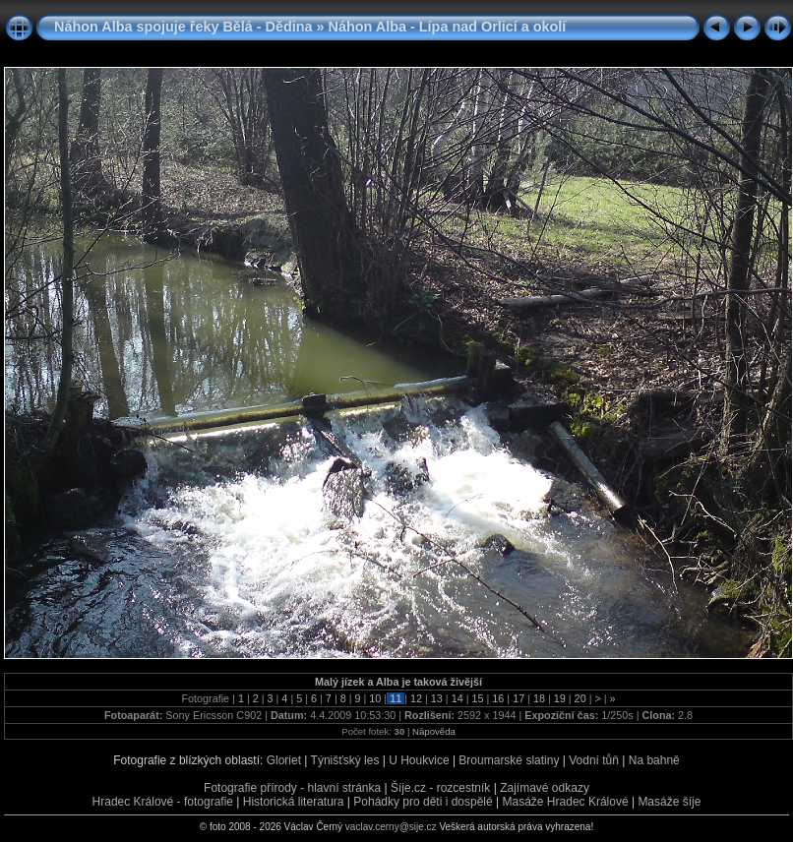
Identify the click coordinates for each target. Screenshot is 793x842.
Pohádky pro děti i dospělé (422, 802)
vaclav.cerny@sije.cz (391, 826)
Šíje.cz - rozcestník (440, 788)
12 (416, 698)
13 (437, 698)
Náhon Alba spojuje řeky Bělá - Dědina (183, 26)
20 (580, 698)
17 (518, 698)
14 (457, 698)
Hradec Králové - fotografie (162, 802)
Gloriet (284, 760)
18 (539, 698)
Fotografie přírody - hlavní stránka (292, 788)
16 (498, 698)
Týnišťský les (345, 760)
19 (560, 698)
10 (375, 698)
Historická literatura (293, 802)
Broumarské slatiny (508, 760)
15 (477, 698)
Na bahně (654, 760)
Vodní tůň (594, 760)
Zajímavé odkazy (544, 788)
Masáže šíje (669, 802)
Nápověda (434, 731)
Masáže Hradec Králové (566, 802)
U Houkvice (419, 760)
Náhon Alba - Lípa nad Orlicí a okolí (448, 26)
